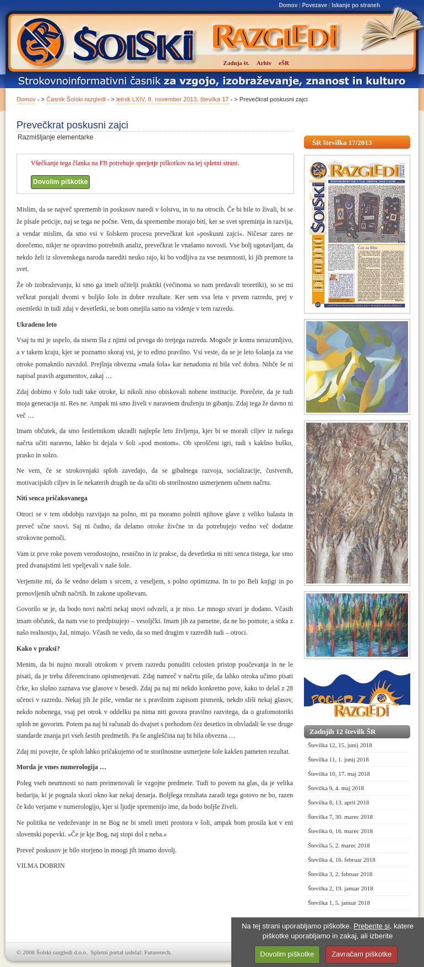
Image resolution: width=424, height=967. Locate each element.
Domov (288, 5)
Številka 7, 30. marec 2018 (340, 816)
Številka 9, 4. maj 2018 (336, 788)
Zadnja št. (236, 63)
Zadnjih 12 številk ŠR (342, 731)
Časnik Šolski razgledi (76, 99)
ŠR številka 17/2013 (342, 142)
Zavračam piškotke (361, 954)
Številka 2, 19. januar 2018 (340, 888)
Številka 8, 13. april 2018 (338, 802)
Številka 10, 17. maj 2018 (339, 773)
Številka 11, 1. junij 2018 (338, 759)
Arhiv (264, 63)
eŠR (284, 63)
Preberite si (372, 926)
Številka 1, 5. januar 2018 (339, 902)
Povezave (314, 5)
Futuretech (157, 952)
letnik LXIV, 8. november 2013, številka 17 (172, 99)
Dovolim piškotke (60, 182)
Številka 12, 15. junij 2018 (340, 745)
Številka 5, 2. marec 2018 (338, 845)
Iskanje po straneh (355, 5)
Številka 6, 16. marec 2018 (340, 831)
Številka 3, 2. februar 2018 (340, 874)
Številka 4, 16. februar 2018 (342, 859)
